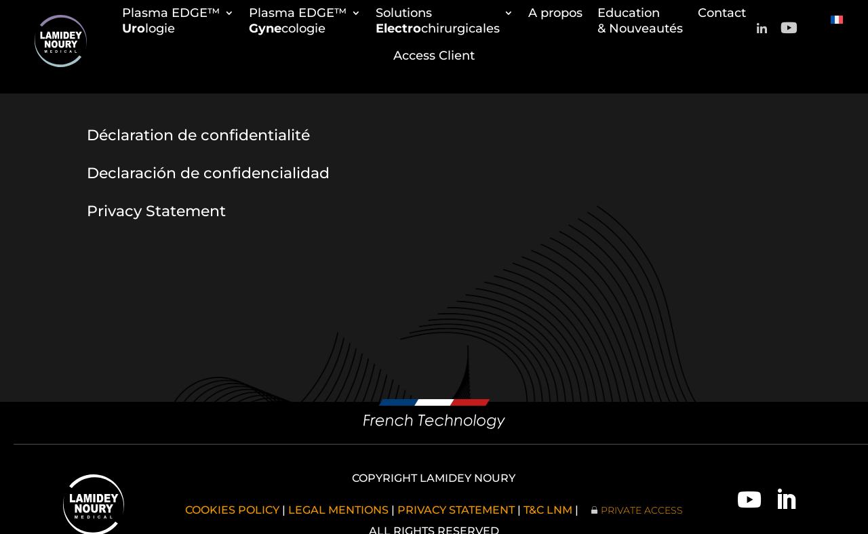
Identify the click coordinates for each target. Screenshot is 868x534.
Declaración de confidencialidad (208, 173)
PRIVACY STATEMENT (456, 510)
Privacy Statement (156, 211)
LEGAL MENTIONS (338, 510)
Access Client (434, 55)
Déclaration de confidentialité (198, 135)
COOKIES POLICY (232, 510)
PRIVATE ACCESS (642, 510)
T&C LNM (548, 510)
